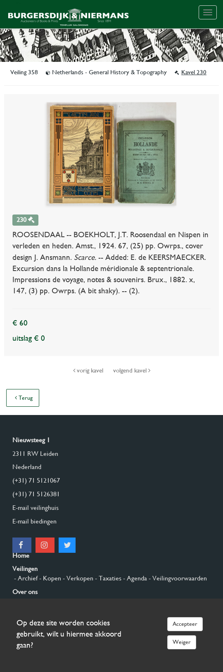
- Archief (25, 578)
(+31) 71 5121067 (36, 480)
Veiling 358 (25, 72)
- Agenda (134, 578)
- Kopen (49, 578)
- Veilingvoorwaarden (177, 578)
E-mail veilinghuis (35, 508)
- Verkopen (77, 578)
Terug (24, 397)
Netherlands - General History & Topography (107, 72)
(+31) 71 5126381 (36, 494)
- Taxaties (107, 578)
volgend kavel (131, 370)
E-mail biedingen (34, 521)
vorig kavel (89, 370)
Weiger (182, 642)
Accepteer (185, 623)
